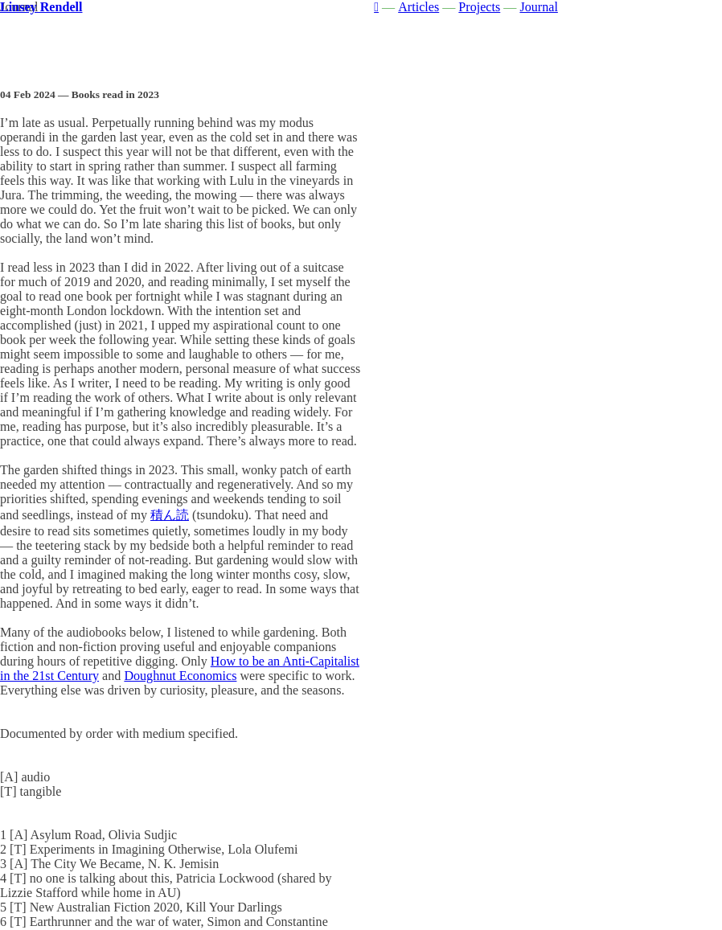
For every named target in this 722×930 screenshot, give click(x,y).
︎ (376, 7)
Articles (418, 7)
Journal (538, 7)
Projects (479, 7)
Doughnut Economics (180, 675)
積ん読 (169, 515)
